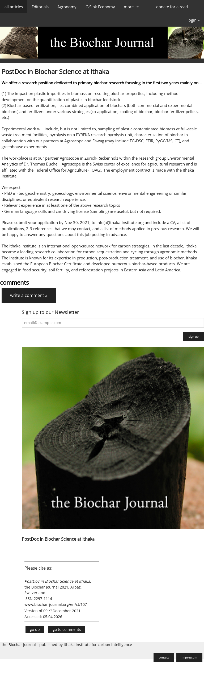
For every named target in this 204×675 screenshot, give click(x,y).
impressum (189, 657)
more (129, 6)
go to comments (67, 629)
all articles (14, 6)
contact (164, 657)
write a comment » (28, 295)
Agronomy (66, 6)
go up (35, 629)
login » (193, 20)
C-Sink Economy (100, 6)
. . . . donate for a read (168, 6)
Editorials (40, 6)
